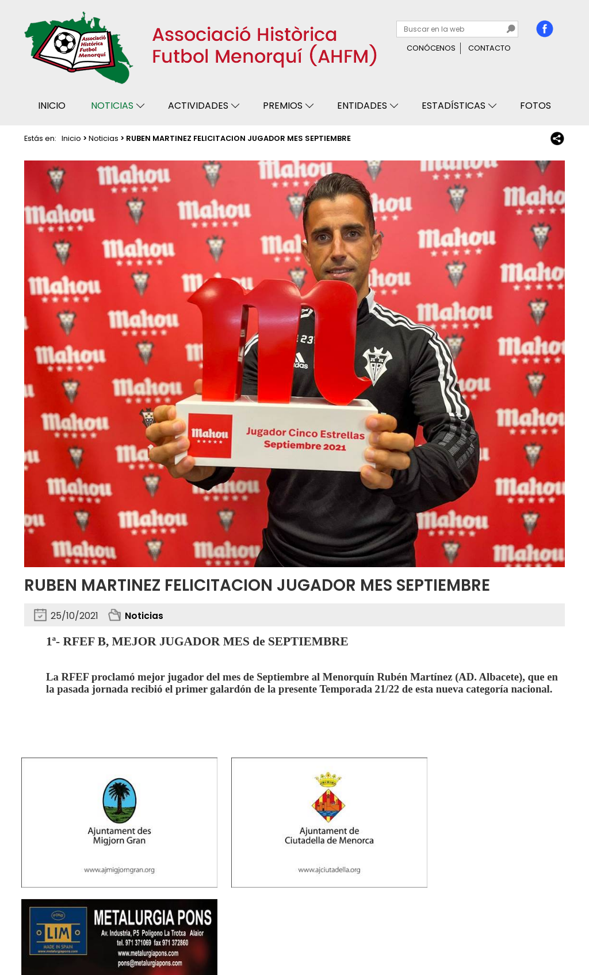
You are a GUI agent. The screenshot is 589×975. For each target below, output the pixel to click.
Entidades (362, 105)
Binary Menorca (534, 933)
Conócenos (431, 48)
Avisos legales (146, 933)
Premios (283, 105)
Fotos (535, 105)
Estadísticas (453, 105)
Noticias (112, 105)
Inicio (52, 105)
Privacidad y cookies (68, 933)
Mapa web (203, 933)
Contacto (489, 48)
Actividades (198, 105)
